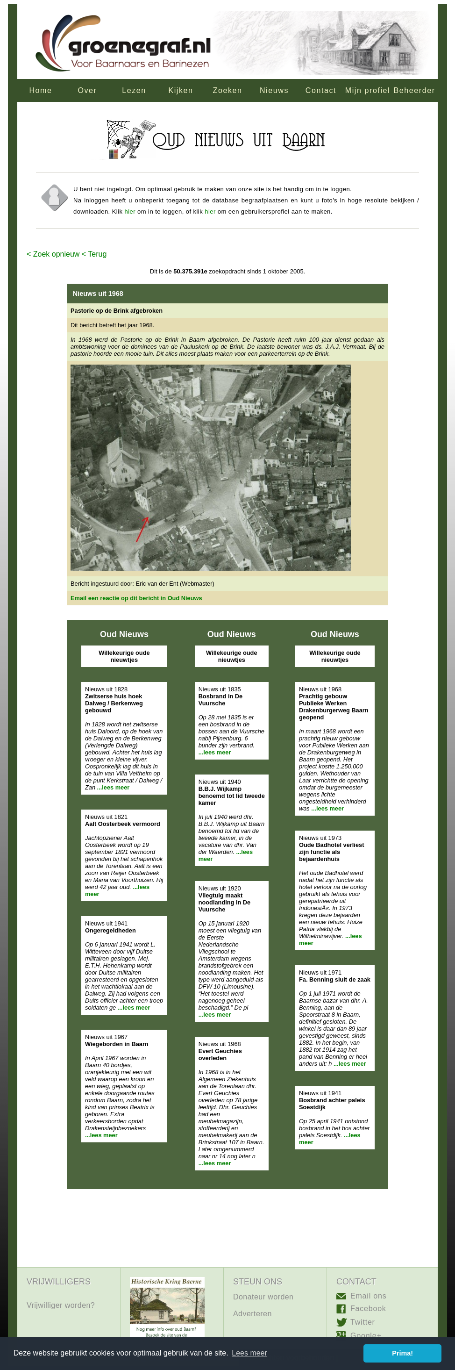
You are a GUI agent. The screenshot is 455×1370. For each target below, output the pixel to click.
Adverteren (252, 1314)
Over (87, 90)
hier (130, 211)
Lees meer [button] (249, 1353)
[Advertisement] (227, 1236)
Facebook (368, 1309)
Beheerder (414, 90)
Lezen (134, 90)
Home (40, 90)
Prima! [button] (402, 1353)
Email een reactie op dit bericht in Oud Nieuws (136, 598)
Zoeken (227, 90)
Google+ (366, 1336)
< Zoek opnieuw (53, 254)
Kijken (180, 90)
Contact (321, 90)
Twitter (362, 1322)
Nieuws (274, 90)
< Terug (93, 254)
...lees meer (113, 787)
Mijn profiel (368, 90)
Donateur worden (263, 1297)
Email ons (368, 1296)
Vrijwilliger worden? (61, 1305)
